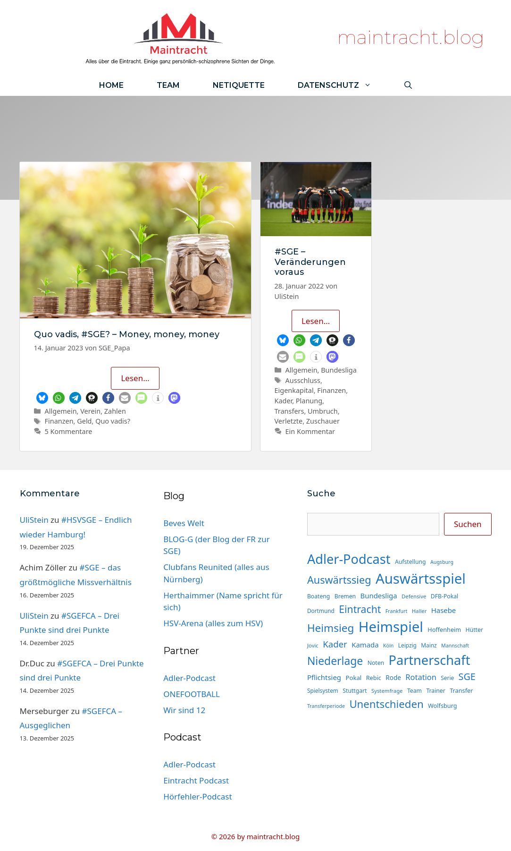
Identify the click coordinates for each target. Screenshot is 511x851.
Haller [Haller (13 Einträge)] (419, 610)
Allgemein (61, 411)
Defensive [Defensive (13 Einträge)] (414, 596)
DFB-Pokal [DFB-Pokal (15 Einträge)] (444, 596)
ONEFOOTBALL (191, 694)
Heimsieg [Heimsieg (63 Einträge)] (330, 628)
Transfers (289, 411)
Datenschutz (343, 85)
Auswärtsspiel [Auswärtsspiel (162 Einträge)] (421, 578)
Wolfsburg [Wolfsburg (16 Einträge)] (442, 705)
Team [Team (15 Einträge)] (414, 691)
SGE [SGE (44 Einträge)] (467, 676)
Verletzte (289, 421)
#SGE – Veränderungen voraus (310, 262)
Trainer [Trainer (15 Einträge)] (435, 691)
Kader (284, 400)
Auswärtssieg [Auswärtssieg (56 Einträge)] (339, 580)
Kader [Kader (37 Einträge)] (335, 644)
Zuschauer (323, 421)
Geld (84, 421)
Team (168, 85)
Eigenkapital (294, 390)
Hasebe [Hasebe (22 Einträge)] (443, 610)
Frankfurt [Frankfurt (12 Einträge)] (396, 611)
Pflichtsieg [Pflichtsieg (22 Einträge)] (324, 677)
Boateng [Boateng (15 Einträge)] (318, 596)
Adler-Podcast (189, 677)
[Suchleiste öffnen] (408, 85)
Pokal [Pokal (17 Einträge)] (353, 677)
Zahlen (115, 411)
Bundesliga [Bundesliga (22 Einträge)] (378, 595)
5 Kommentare (68, 431)
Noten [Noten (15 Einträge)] (376, 663)
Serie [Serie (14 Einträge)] (447, 677)
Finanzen (59, 421)
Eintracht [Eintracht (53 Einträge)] (360, 609)
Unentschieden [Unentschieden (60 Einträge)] (386, 704)
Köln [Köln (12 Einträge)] (388, 645)
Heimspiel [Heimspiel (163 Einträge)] (391, 626)
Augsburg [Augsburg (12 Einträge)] (441, 562)
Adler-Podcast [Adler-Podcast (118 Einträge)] (349, 559)
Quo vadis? (112, 421)
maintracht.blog (410, 37)
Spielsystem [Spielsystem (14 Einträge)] (322, 690)
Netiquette (239, 85)
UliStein (34, 519)
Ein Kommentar (310, 431)
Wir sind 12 (184, 710)
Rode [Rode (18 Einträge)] (393, 677)
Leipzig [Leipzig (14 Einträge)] (407, 645)
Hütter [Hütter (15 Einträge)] (474, 630)
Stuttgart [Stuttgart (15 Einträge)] (355, 691)
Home (111, 85)
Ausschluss (302, 380)
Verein (90, 411)
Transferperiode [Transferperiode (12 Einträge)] (326, 706)
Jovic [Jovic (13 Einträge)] (312, 645)
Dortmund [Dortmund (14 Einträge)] (321, 610)
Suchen (468, 524)
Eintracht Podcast (196, 780)
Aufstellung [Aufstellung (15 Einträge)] (410, 562)
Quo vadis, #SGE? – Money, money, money (126, 334)
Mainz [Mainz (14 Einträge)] (428, 645)
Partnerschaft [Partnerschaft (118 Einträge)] (429, 660)
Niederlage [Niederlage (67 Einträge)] (335, 661)
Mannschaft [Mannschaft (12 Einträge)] (455, 645)
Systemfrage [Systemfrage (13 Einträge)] (387, 690)
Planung (309, 400)
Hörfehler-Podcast (197, 796)
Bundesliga (339, 370)
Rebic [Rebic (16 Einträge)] (373, 677)
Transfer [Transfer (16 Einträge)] (461, 690)
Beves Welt (183, 523)
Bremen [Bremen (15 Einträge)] (345, 596)
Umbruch (323, 411)
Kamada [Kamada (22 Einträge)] (365, 644)
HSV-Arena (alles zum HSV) (213, 623)
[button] (42, 398)
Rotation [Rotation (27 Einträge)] (420, 677)
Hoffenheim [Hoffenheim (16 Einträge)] (444, 629)
